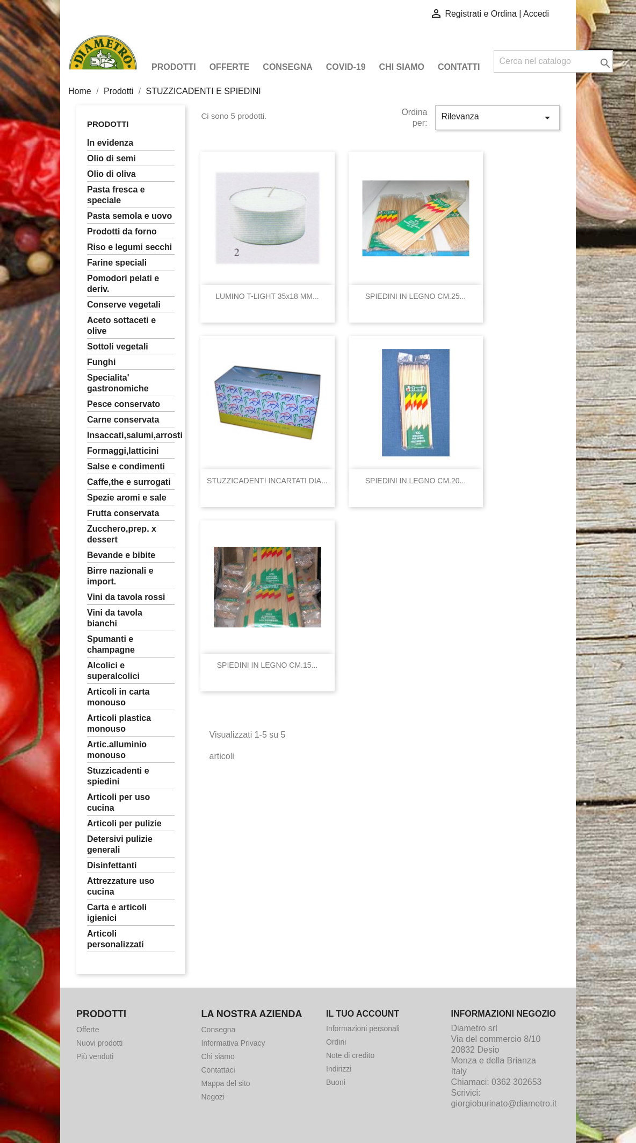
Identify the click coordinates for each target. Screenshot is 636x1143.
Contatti (459, 67)
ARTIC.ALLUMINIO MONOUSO (117, 750)
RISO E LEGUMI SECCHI (129, 247)
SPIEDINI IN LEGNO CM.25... (415, 296)
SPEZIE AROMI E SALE (127, 497)
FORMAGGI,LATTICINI (122, 450)
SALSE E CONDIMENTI (126, 466)
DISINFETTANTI (111, 865)
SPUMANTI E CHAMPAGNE (111, 644)
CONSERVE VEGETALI (124, 304)
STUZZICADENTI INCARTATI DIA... (267, 480)
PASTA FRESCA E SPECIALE (116, 195)
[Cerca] (553, 61)
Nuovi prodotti (99, 1043)
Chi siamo (401, 67)
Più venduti (94, 1056)
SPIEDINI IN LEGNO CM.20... (415, 480)
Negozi (213, 1096)
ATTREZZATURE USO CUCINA (120, 886)
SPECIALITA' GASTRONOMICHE (118, 383)
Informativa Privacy (233, 1043)
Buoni (335, 1082)
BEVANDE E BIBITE (121, 555)
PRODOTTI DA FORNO (122, 231)
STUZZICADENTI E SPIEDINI (118, 776)
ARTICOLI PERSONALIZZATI (115, 939)
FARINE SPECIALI (117, 262)
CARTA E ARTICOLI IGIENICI (117, 913)
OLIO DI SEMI (111, 158)
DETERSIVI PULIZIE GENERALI (120, 844)
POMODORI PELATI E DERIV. (123, 284)
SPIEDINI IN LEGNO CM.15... (267, 665)
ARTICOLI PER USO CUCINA (118, 802)
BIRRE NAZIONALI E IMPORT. (120, 576)
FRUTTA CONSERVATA (123, 513)
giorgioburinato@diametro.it (504, 1103)
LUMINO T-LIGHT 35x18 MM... (267, 296)
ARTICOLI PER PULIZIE (124, 823)
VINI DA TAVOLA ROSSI (126, 597)
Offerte (229, 67)
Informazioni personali (363, 1028)
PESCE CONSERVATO (123, 404)
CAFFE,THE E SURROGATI (129, 482)
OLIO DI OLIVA (111, 173)
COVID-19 (346, 67)
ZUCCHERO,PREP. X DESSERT (121, 534)
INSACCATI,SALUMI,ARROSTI (131, 435)
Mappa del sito (225, 1083)
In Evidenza (110, 142)
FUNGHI (101, 362)
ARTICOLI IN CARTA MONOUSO (118, 697)
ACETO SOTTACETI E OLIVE (121, 325)
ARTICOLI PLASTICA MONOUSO (119, 723)
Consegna (287, 67)
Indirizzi (338, 1069)
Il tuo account (362, 1013)
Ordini (336, 1042)
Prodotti (173, 67)
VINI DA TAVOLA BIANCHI (114, 618)
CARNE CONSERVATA (123, 419)
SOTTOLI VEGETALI (117, 346)
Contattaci (218, 1070)
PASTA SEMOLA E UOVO (129, 215)
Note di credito (350, 1055)
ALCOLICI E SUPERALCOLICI (113, 671)
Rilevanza (497, 117)
